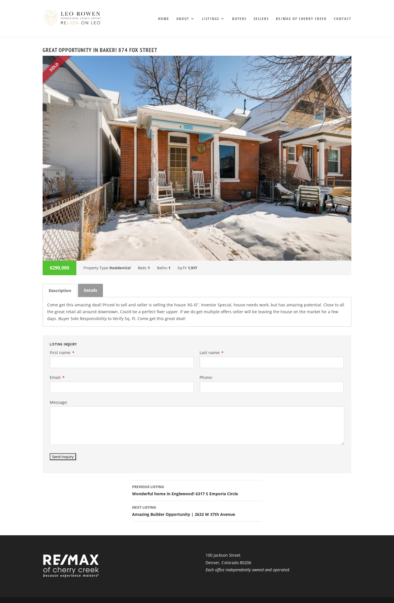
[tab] (60, 290)
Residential (120, 267)
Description (60, 290)
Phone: (206, 377)
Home (163, 19)
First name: (62, 352)
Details (90, 290)
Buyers (239, 19)
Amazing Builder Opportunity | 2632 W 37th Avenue (197, 510)
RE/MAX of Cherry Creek (301, 19)
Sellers (261, 19)
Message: (59, 402)
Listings (210, 19)
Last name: (212, 352)
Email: (57, 377)
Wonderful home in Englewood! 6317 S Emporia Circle (197, 490)
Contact (342, 19)
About (182, 19)
